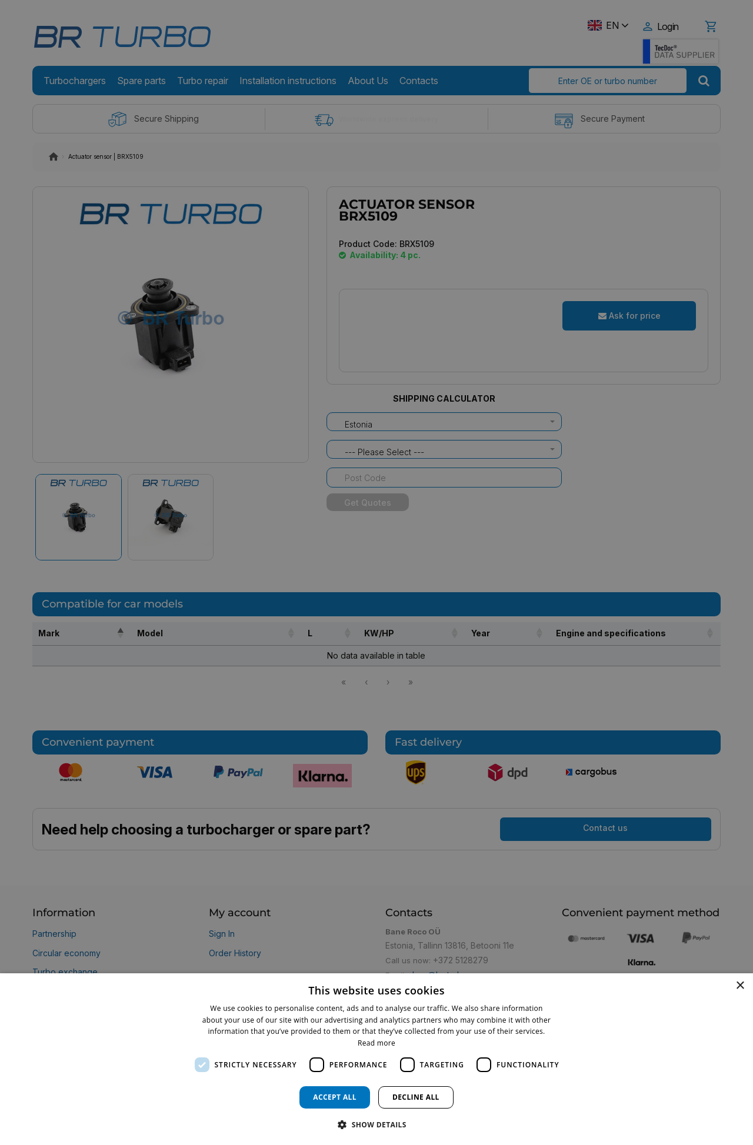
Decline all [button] (415, 1097)
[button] (376, 1124)
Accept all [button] (334, 1097)
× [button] (739, 986)
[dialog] (376, 1059)
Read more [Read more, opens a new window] (376, 1043)
